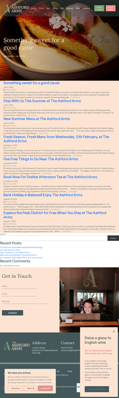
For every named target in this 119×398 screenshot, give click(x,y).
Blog (78, 8)
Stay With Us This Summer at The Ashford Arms (42, 101)
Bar (48, 8)
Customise (15, 388)
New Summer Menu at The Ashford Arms (36, 118)
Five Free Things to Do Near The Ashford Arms (40, 159)
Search (3, 234)
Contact (86, 8)
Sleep (55, 8)
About (33, 8)
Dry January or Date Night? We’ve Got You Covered (21, 257)
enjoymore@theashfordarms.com (75, 350)
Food (41, 8)
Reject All (30, 388)
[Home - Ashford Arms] (16, 8)
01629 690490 (67, 348)
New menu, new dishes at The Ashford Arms (18, 255)
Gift (62, 8)
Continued (75, 97)
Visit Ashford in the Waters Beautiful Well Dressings (21, 247)
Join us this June (96, 389)
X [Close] (114, 331)
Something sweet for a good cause (31, 83)
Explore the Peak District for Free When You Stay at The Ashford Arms (54, 215)
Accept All (45, 388)
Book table (110, 8)
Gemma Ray (11, 107)
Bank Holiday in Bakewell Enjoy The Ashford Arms (42, 195)
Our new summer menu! (10, 250)
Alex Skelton (11, 90)
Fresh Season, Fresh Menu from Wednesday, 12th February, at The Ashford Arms (56, 138)
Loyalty (70, 8)
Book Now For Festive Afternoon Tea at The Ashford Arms (50, 177)
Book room (99, 8)
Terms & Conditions (59, 375)
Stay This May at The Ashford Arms (15, 252)
